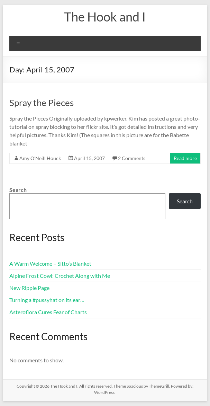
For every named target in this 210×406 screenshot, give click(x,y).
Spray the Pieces (41, 102)
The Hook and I (105, 16)
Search (18, 189)
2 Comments (131, 158)
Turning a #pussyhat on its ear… (46, 300)
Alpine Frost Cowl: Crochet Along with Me (59, 275)
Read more (185, 158)
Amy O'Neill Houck (40, 158)
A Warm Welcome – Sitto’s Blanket (50, 263)
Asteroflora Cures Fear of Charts (48, 312)
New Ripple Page (29, 287)
